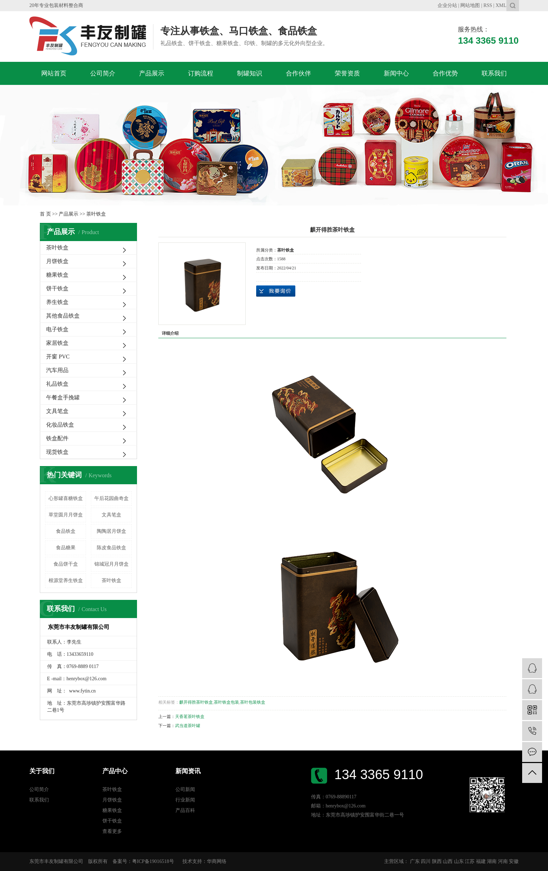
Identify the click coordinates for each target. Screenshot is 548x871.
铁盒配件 (57, 438)
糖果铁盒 (57, 275)
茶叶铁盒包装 (226, 702)
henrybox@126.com (86, 678)
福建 (481, 861)
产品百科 (185, 810)
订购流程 (200, 73)
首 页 (45, 214)
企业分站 (447, 5)
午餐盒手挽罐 (63, 397)
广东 (415, 861)
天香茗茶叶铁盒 (189, 716)
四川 (426, 861)
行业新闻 (185, 800)
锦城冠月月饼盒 (111, 564)
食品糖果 (65, 547)
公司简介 (102, 73)
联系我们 (494, 73)
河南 (503, 861)
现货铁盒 (57, 452)
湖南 (492, 861)
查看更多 (112, 831)
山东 (459, 861)
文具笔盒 (57, 411)
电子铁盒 (57, 329)
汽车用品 (57, 370)
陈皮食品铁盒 (111, 547)
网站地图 (470, 5)
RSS (487, 5)
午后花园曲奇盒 (111, 498)
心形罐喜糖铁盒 (66, 498)
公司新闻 (185, 789)
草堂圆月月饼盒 (66, 514)
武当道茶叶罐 (187, 725)
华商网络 (216, 861)
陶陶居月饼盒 (111, 531)
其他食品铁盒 (63, 316)
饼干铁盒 (57, 288)
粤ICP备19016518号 (153, 861)
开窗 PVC (58, 357)
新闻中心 (396, 73)
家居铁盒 (57, 343)
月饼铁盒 (57, 261)
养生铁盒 (57, 302)
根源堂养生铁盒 (66, 580)
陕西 (437, 861)
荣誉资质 (347, 73)
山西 (448, 861)
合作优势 (445, 73)
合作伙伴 (298, 73)
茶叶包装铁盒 (252, 702)
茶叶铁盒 (96, 214)
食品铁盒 (65, 531)
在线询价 (275, 291)
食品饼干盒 (65, 564)
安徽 (514, 861)
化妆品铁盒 (60, 425)
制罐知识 (249, 73)
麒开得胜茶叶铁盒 (196, 702)
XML (501, 5)
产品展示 (151, 73)
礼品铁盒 (57, 384)
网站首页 (53, 73)
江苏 (470, 861)
